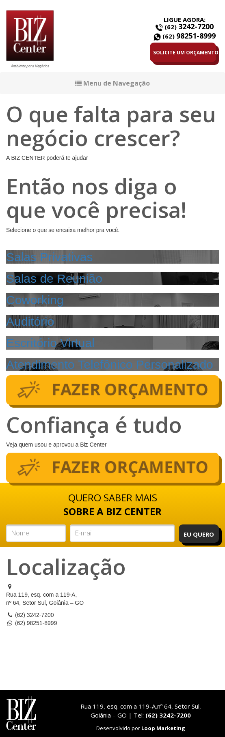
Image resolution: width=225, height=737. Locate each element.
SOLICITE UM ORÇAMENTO (184, 52)
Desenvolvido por (140, 728)
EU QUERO (199, 534)
